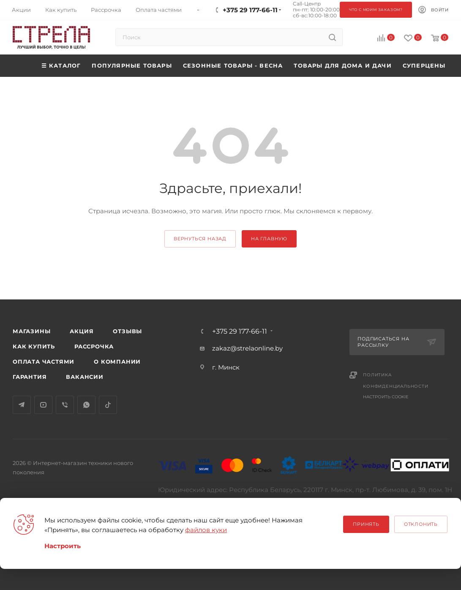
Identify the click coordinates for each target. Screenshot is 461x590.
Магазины (31, 331)
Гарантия (29, 376)
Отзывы (127, 331)
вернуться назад (200, 239)
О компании (117, 361)
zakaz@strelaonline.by (247, 348)
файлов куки (206, 530)
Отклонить (421, 524)
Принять (366, 524)
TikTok (108, 405)
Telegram (22, 405)
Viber (65, 405)
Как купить (34, 346)
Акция (81, 331)
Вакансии (84, 376)
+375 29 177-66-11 (239, 331)
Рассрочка (94, 346)
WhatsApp (86, 405)
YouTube (43, 405)
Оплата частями (43, 361)
